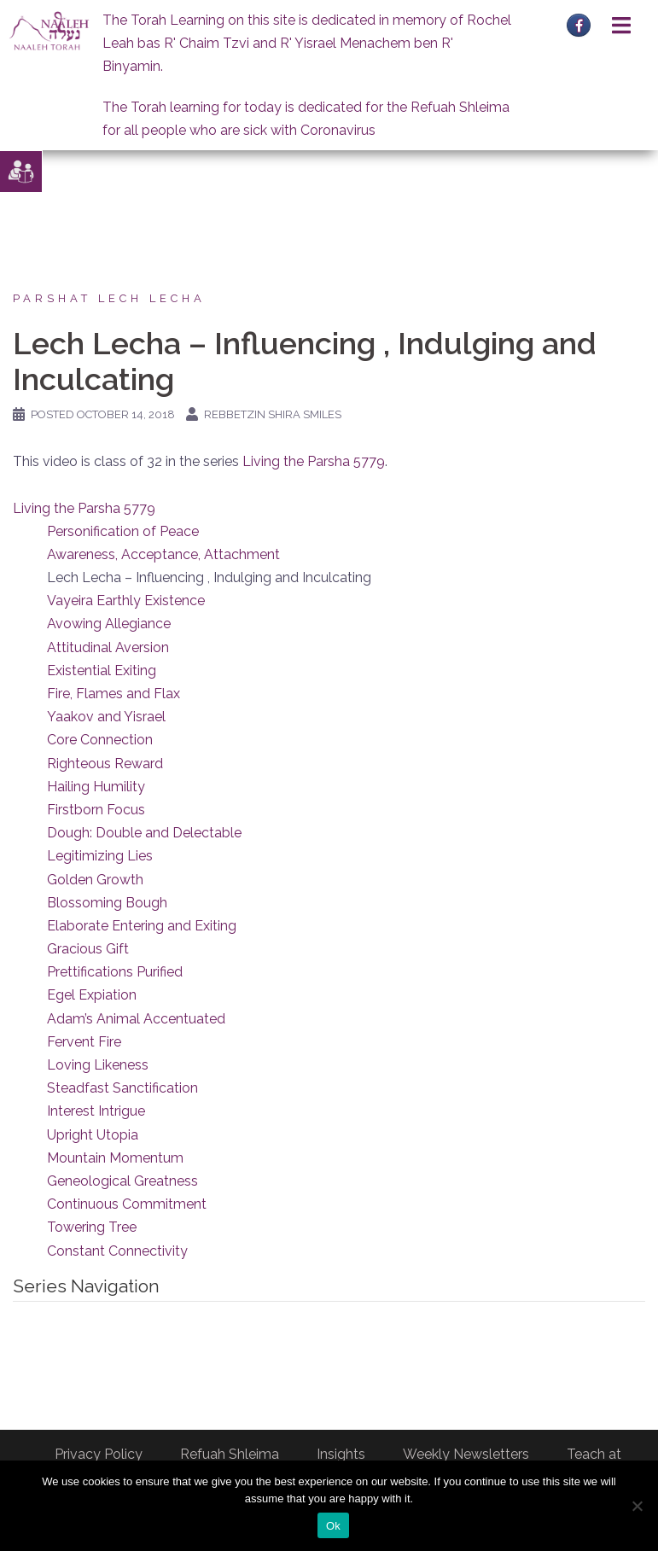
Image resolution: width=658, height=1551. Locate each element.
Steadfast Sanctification (122, 1088)
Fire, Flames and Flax (113, 693)
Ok (333, 1525)
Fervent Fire (84, 1042)
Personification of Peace (123, 531)
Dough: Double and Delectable (144, 833)
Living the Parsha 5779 (313, 461)
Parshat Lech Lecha (109, 298)
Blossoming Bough (107, 903)
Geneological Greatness (122, 1181)
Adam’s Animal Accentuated (136, 1019)
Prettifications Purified (115, 972)
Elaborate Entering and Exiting (141, 926)
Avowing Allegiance (109, 623)
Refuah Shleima (229, 1454)
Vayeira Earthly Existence (126, 600)
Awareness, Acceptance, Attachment (163, 554)
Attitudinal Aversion (108, 647)
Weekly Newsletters (466, 1454)
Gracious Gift (88, 949)
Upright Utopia (92, 1135)
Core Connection (100, 740)
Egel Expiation (92, 995)
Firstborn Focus (96, 810)
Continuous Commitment (127, 1204)
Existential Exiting (101, 670)
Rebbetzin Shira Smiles (272, 414)
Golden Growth (95, 880)
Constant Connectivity (117, 1251)
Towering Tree (92, 1227)
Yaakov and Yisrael (106, 716)
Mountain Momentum (115, 1158)
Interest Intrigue (96, 1111)
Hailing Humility (96, 786)
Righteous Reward (105, 763)
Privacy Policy (99, 1454)
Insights (341, 1454)
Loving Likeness (97, 1065)
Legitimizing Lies (100, 856)
